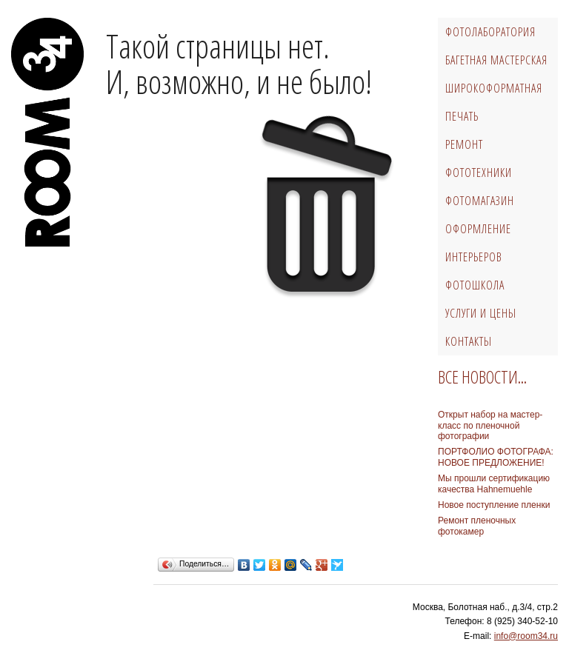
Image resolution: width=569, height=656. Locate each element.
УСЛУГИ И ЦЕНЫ (480, 313)
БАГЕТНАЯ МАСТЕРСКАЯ (496, 60)
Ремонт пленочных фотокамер (477, 525)
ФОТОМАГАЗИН (479, 201)
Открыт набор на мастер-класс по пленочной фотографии (490, 425)
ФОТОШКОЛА (475, 285)
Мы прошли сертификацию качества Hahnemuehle (494, 483)
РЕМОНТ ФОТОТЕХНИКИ (478, 158)
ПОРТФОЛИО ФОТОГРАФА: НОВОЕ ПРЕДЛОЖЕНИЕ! (495, 456)
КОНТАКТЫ (468, 341)
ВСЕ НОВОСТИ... (482, 377)
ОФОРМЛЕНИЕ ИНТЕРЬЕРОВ (478, 243)
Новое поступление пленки (494, 505)
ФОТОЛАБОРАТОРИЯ (490, 32)
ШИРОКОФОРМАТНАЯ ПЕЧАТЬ (493, 102)
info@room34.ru (526, 636)
